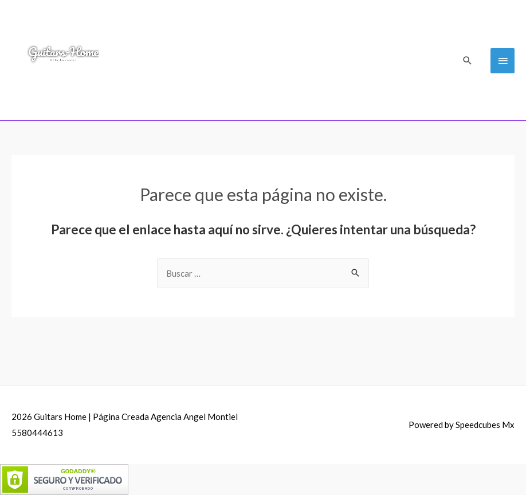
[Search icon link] (467, 60)
